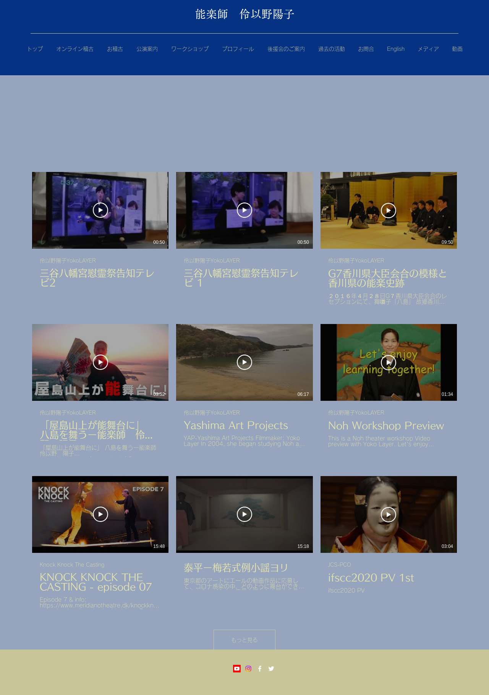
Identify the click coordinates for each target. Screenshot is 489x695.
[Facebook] (260, 668)
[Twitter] (271, 668)
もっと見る (244, 640)
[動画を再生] (100, 210)
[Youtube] (237, 668)
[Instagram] (248, 668)
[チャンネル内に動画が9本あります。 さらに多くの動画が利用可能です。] (244, 390)
